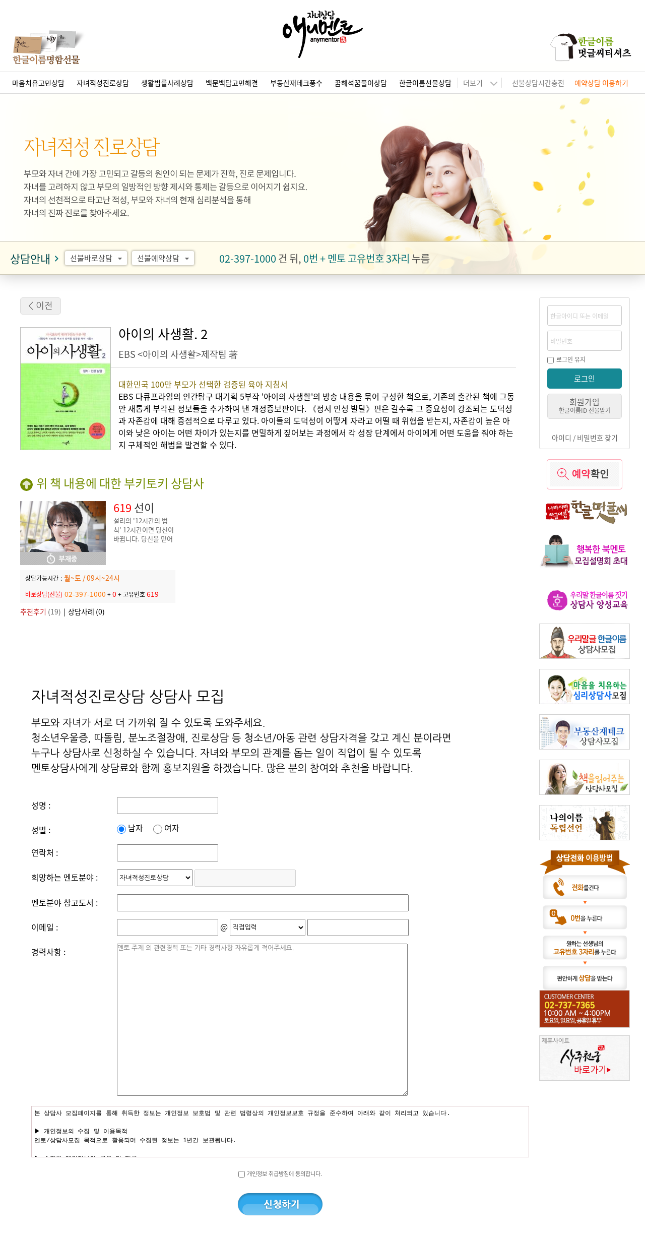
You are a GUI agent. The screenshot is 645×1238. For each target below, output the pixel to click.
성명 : (40, 805)
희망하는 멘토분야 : (64, 877)
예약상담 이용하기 (601, 83)
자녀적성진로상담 (103, 83)
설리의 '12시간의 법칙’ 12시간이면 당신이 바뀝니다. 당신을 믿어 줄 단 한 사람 (143, 534)
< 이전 (40, 306)
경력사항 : (48, 951)
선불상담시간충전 (538, 83)
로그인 (584, 378)
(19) (40, 611)
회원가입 (585, 405)
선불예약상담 (164, 258)
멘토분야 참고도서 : (64, 902)
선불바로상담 (97, 258)
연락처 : (44, 852)
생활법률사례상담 (167, 83)
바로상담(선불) (43, 594)
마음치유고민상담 (38, 83)
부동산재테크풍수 (296, 83)
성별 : (40, 829)
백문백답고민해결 (232, 83)
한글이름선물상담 (425, 83)
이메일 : (44, 927)
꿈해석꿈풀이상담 (361, 83)
